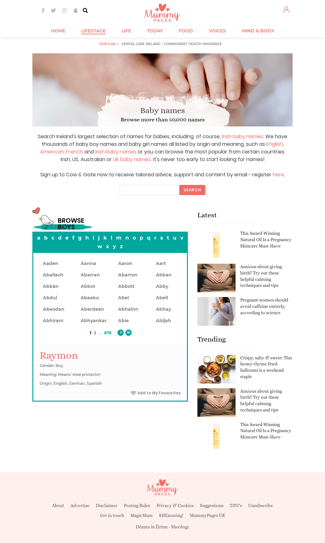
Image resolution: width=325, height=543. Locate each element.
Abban (164, 275)
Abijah (163, 320)
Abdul (50, 298)
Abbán (51, 286)
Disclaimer (106, 505)
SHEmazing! (171, 515)
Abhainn (128, 309)
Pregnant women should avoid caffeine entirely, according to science (264, 306)
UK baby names (132, 159)
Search (192, 190)
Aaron (125, 263)
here (278, 174)
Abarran (90, 275)
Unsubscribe (260, 505)
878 (107, 332)
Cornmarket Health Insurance (193, 44)
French (74, 151)
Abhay (163, 309)
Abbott (126, 286)
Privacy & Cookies (175, 505)
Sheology (180, 526)
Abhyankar (94, 320)
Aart (161, 263)
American (52, 151)
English (274, 144)
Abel (123, 298)
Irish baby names (242, 136)
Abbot (88, 286)
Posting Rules (137, 505)
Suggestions (211, 505)
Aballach (53, 275)
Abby (162, 286)
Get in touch (112, 515)
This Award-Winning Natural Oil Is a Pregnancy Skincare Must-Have (265, 239)
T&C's (236, 505)
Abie (123, 320)
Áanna (88, 263)
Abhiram (53, 320)
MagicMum (141, 515)
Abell (162, 298)
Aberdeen (92, 309)
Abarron (127, 275)
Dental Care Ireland (141, 44)
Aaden (50, 263)
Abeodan (53, 309)
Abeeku (90, 298)
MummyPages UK (207, 515)
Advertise (80, 505)
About (58, 505)
